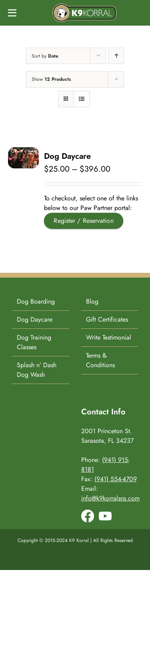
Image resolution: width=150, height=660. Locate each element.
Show (51, 79)
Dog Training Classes (34, 342)
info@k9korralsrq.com (110, 498)
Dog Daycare (67, 156)
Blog (92, 301)
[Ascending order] (116, 56)
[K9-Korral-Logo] (84, 6)
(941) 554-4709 (115, 479)
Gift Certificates (107, 319)
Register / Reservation (83, 220)
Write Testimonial (108, 337)
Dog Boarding (36, 301)
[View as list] (82, 99)
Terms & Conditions (100, 360)
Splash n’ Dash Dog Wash (36, 369)
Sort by (45, 56)
